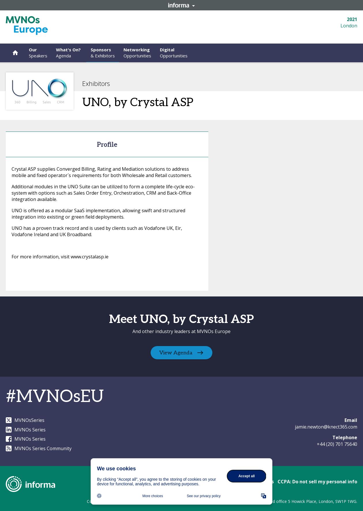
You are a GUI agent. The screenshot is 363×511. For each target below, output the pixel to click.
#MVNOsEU (55, 396)
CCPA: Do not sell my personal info (317, 481)
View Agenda (175, 353)
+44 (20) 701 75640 (337, 444)
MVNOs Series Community (39, 448)
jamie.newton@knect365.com (326, 427)
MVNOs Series (26, 430)
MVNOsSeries (25, 420)
